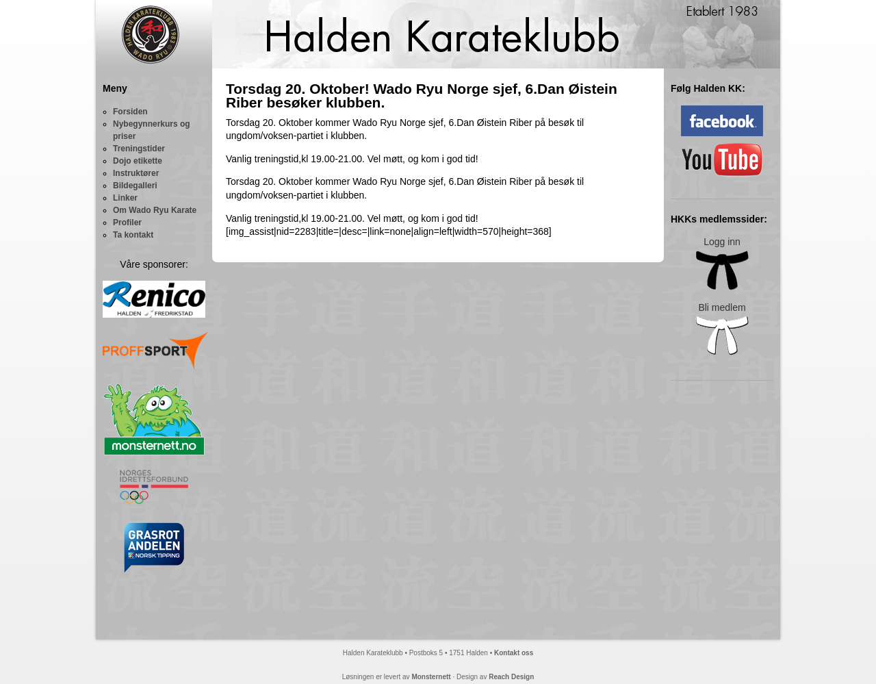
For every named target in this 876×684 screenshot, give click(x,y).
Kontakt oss (513, 653)
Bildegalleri (135, 185)
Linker (125, 198)
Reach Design (511, 677)
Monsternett (430, 677)
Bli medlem (722, 329)
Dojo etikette (137, 161)
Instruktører (136, 173)
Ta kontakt (133, 235)
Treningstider (139, 148)
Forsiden (130, 111)
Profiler (127, 222)
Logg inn (722, 263)
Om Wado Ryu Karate (154, 210)
